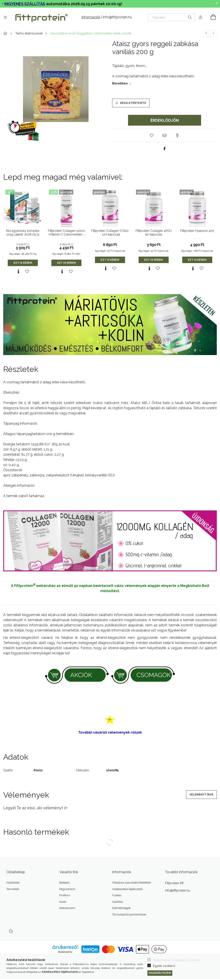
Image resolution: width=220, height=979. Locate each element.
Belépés (64, 882)
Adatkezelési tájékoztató (127, 889)
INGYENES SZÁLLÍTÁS (24, 4)
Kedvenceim (67, 908)
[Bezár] (217, 3)
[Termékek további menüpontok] (5, 17)
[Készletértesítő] (131, 103)
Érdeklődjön (164, 120)
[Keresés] (189, 17)
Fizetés (116, 895)
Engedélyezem (160, 972)
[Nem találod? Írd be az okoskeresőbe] (171, 17)
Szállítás (117, 901)
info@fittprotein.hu (117, 17)
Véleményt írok (201, 794)
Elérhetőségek (121, 908)
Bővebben (120, 83)
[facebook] (164, 148)
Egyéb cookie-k (164, 966)
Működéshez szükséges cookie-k (176, 960)
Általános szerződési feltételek (131, 882)
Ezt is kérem (23, 262)
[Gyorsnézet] (18, 271)
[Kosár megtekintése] (211, 17)
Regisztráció (67, 889)
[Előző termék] (206, 33)
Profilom (64, 895)
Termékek (12, 889)
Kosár (62, 901)
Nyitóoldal (13, 882)
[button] (151, 135)
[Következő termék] (213, 33)
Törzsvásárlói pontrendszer (129, 914)
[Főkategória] (5, 33)
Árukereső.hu (65, 952)
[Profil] (200, 17)
